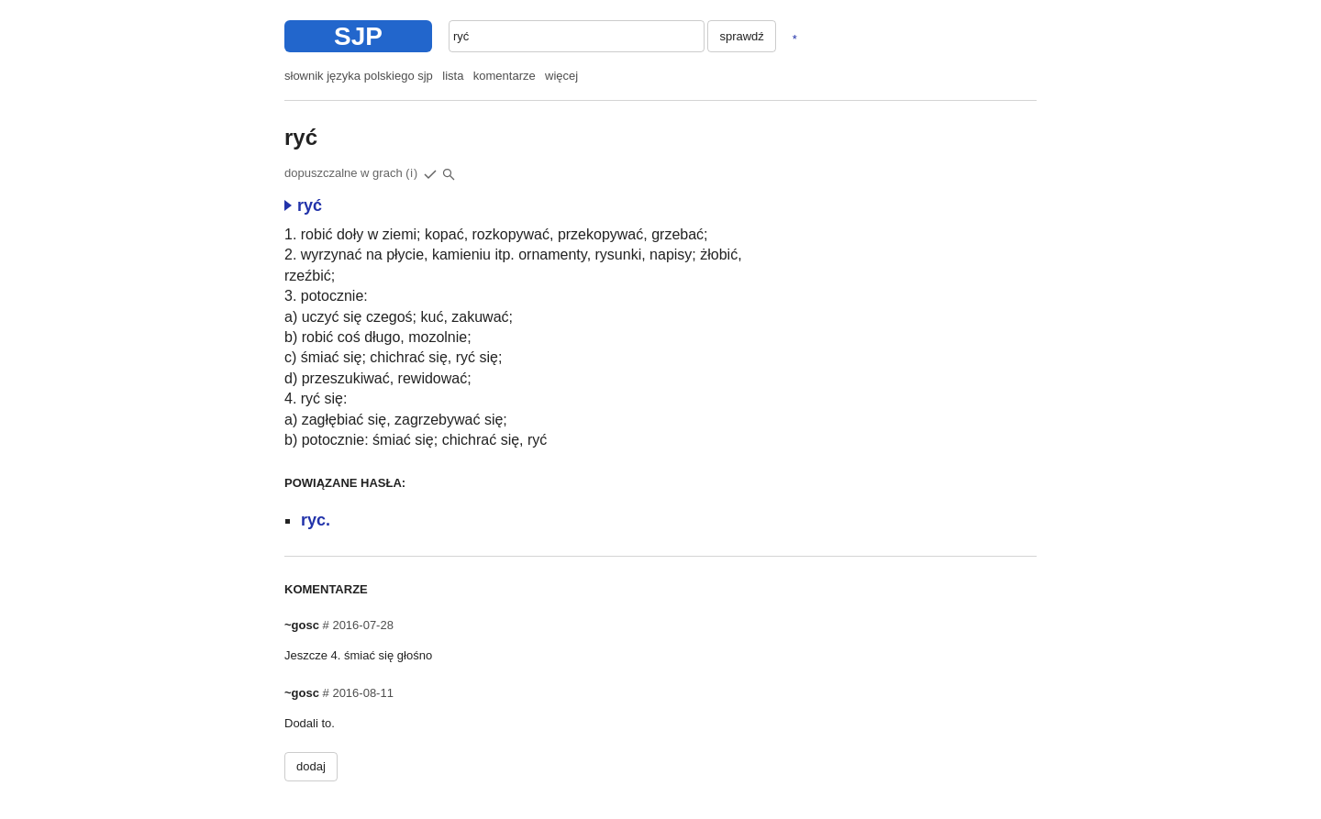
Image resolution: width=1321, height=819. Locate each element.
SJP (358, 36)
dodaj (311, 766)
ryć (303, 205)
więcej (561, 76)
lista (452, 76)
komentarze (504, 76)
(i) (411, 173)
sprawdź (741, 36)
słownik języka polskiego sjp (358, 76)
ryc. (315, 520)
